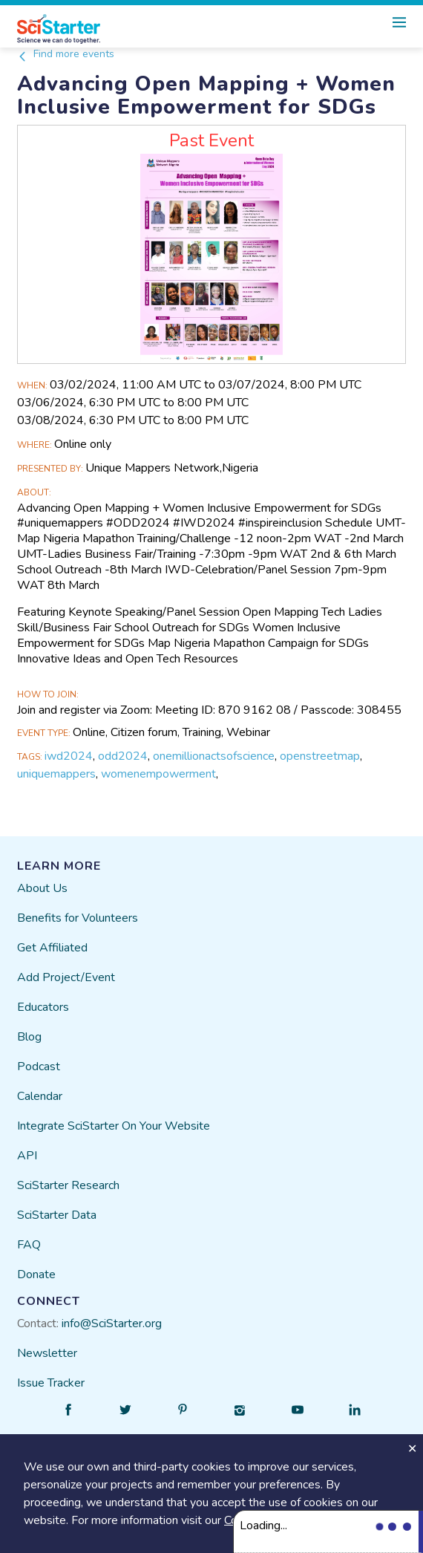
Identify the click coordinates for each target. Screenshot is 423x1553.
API (27, 1155)
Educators (43, 1007)
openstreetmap (320, 756)
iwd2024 (69, 756)
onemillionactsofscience (214, 756)
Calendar (39, 1096)
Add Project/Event (66, 977)
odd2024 (123, 756)
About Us (42, 888)
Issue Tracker (51, 1383)
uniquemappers (56, 774)
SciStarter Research (68, 1185)
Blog (29, 1037)
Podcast (38, 1066)
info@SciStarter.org (112, 1323)
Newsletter (47, 1353)
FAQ (29, 1245)
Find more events (65, 54)
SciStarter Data (56, 1215)
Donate (36, 1274)
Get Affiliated (52, 948)
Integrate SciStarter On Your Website (113, 1126)
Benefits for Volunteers (77, 918)
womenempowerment (158, 774)
